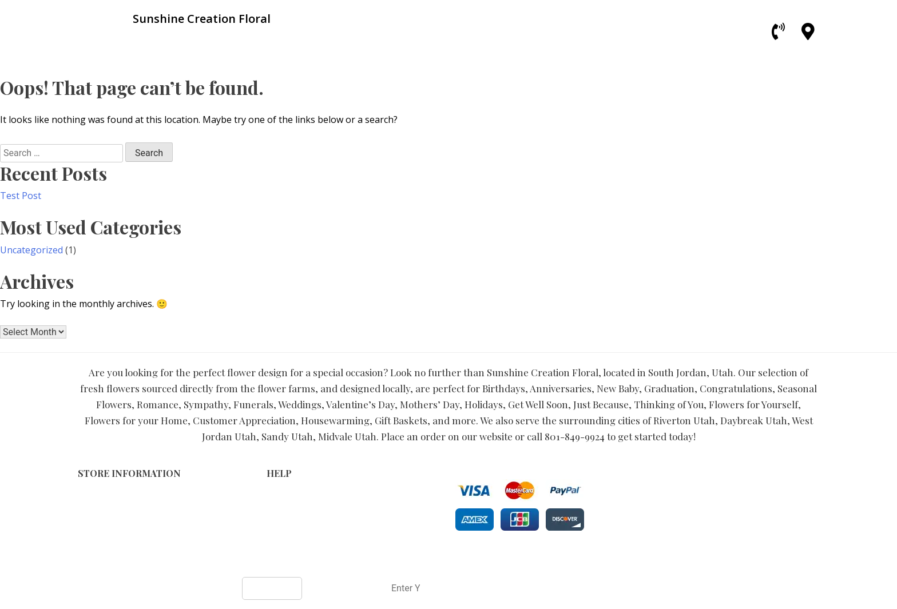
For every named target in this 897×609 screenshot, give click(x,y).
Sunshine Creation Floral (407, 558)
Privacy (281, 508)
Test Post (20, 195)
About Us (285, 532)
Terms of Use (293, 496)
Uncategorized (31, 250)
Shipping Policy (297, 520)
